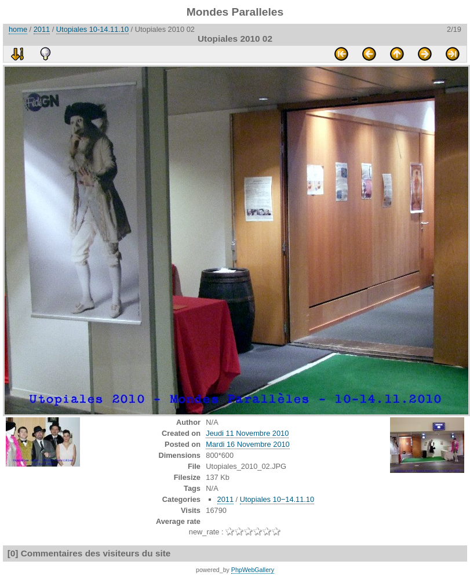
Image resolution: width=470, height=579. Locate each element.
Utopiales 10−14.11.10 (277, 499)
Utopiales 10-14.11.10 (92, 29)
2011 (42, 29)
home (18, 29)
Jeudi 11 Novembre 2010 (247, 433)
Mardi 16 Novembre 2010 (247, 444)
